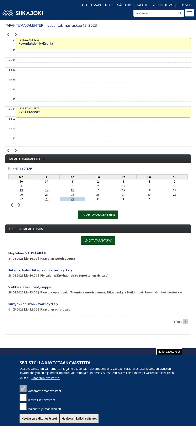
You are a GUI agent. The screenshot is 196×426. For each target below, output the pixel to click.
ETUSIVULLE (185, 5)
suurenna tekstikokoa (128, 14)
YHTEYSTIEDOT (163, 5)
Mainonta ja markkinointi (44, 411)
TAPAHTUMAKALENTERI (96, 5)
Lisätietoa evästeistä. (45, 380)
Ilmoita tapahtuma (98, 240)
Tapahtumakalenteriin (98, 214)
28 (46, 199)
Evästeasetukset (169, 354)
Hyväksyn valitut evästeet (39, 420)
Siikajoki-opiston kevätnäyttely (33, 304)
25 (149, 195)
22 (72, 195)
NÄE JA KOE (125, 5)
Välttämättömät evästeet (44, 393)
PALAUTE (142, 5)
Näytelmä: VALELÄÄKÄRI (27, 253)
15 (72, 190)
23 (98, 195)
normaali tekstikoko (122, 14)
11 (149, 186)
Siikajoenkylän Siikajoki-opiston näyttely (40, 270)
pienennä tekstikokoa (117, 14)
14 (46, 190)
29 (72, 199)
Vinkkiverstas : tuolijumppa (29, 287)
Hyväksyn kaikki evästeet (79, 420)
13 (21, 190)
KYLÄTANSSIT (29, 112)
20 (21, 195)
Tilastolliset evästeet (41, 402)
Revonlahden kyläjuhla (35, 43)
